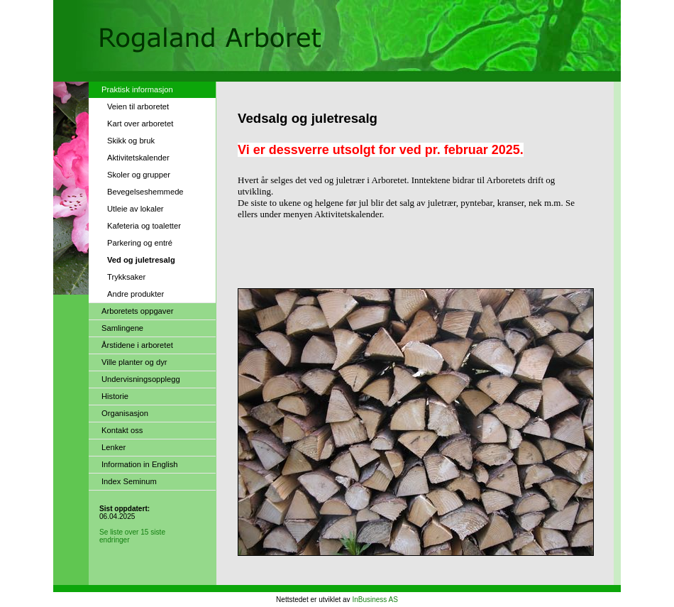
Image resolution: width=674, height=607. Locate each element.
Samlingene (122, 328)
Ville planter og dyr (134, 362)
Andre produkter (135, 294)
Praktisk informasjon (137, 89)
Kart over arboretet (140, 123)
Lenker (113, 447)
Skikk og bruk (131, 140)
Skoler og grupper (138, 174)
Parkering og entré (139, 243)
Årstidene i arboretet (137, 345)
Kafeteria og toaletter (144, 226)
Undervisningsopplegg (140, 379)
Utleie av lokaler (135, 208)
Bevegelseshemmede (145, 191)
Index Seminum (129, 481)
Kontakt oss (122, 430)
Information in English (139, 464)
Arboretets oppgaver (137, 311)
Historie (114, 396)
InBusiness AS (374, 599)
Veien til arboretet (138, 106)
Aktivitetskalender (138, 157)
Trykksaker (126, 277)
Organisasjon (124, 413)
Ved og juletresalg (141, 260)
